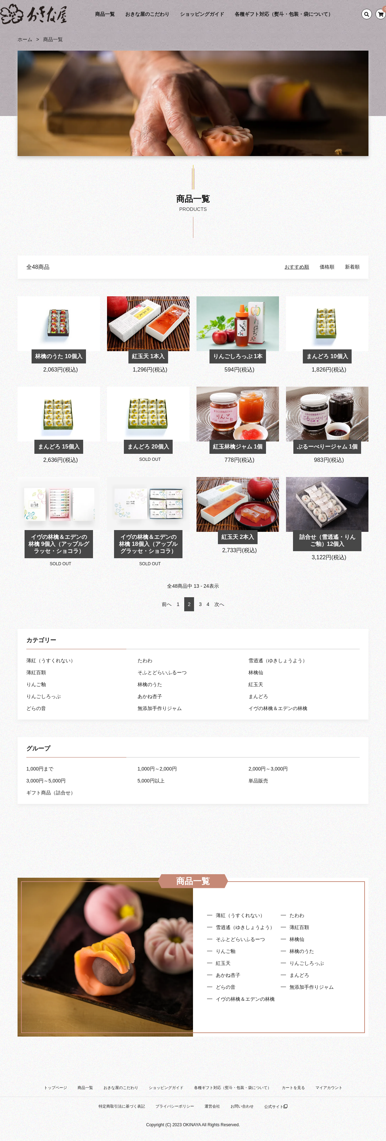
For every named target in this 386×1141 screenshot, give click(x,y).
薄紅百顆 (36, 672)
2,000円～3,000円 (268, 769)
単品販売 (258, 781)
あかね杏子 (150, 696)
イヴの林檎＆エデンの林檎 (277, 708)
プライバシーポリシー (174, 1106)
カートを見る (293, 1087)
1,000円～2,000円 (157, 769)
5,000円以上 (151, 781)
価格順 (327, 267)
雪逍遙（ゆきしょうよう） (277, 660)
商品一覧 (105, 14)
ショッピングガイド (202, 14)
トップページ (55, 1087)
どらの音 (36, 708)
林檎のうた (150, 684)
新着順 (352, 267)
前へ (167, 604)
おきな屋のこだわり (147, 14)
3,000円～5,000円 (46, 781)
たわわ (145, 660)
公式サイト (275, 1106)
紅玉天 (255, 684)
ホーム (25, 39)
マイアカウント (328, 1087)
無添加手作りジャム (160, 708)
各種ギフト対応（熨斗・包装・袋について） (284, 14)
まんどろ (258, 696)
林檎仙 (255, 672)
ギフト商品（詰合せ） (50, 792)
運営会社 (212, 1106)
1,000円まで (39, 769)
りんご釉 (36, 684)
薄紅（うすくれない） (50, 660)
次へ (219, 604)
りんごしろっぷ (43, 696)
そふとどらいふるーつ (162, 672)
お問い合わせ (242, 1106)
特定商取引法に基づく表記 (122, 1106)
